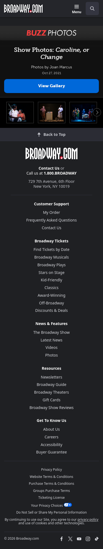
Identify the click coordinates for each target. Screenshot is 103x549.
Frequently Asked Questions (51, 220)
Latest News (52, 340)
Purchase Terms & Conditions (51, 483)
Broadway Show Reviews (51, 407)
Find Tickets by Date (51, 249)
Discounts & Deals (51, 310)
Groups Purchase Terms (51, 490)
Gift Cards (51, 399)
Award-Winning (51, 295)
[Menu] (76, 9)
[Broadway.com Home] (23, 8)
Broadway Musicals (51, 257)
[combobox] (90, 8)
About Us (51, 429)
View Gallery (51, 85)
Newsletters (51, 377)
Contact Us (49, 168)
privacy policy (87, 519)
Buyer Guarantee (51, 452)
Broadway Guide (51, 384)
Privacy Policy (51, 469)
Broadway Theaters (51, 392)
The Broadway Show (51, 332)
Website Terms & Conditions (51, 476)
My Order (51, 212)
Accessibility (51, 444)
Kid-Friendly (51, 279)
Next (97, 112)
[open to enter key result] (92, 8)
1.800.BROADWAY (60, 173)
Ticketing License (51, 497)
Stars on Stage (51, 272)
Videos (52, 347)
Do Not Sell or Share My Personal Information (51, 512)
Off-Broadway (51, 303)
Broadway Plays (51, 264)
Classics (51, 287)
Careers (51, 436)
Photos (51, 355)
